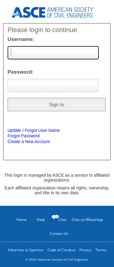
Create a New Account (29, 141)
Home (19, 219)
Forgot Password (24, 135)
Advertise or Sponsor (25, 249)
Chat (62, 219)
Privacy (85, 249)
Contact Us (57, 233)
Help (38, 219)
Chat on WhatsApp (87, 219)
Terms (100, 249)
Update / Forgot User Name (34, 130)
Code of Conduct (61, 249)
